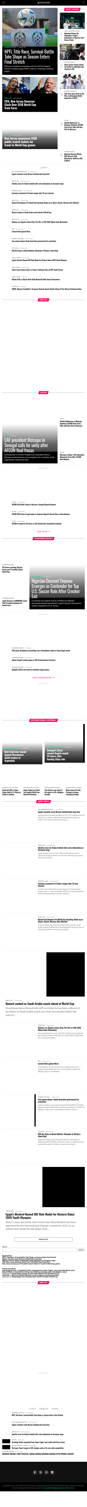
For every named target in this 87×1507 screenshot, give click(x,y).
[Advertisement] (43, 490)
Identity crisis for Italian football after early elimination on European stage (28, 1276)
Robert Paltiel (7, 1288)
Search (4, 1262)
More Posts (43, 1254)
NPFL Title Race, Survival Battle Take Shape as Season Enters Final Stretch (29, 1273)
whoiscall (5, 1291)
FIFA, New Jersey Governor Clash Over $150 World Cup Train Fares (26, 1278)
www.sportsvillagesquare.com (53, 1504)
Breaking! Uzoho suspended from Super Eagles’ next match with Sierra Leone (47, 1286)
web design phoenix (9, 1286)
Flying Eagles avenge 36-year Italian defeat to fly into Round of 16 (35, 1289)
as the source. (69, 1504)
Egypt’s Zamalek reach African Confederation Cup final (21, 1275)
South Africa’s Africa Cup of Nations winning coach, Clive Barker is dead (40, 1288)
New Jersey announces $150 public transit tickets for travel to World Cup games (31, 1279)
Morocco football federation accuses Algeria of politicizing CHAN (35, 1291)
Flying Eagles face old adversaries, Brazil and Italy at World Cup (35, 1292)
